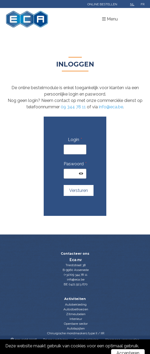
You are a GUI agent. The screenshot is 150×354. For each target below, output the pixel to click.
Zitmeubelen (76, 314)
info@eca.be (111, 106)
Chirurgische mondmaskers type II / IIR (75, 333)
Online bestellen (102, 4)
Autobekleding (76, 304)
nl (132, 4)
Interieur (76, 319)
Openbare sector (76, 324)
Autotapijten (76, 328)
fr (143, 4)
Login (73, 139)
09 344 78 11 (73, 106)
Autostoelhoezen (75, 309)
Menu (112, 19)
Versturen (78, 190)
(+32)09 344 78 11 (75, 275)
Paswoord (74, 163)
